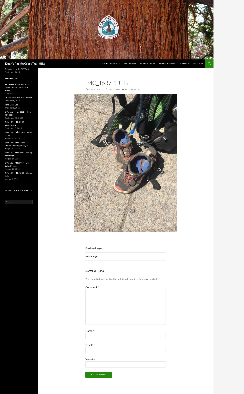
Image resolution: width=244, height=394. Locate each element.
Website (90, 359)
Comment (92, 287)
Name (89, 330)
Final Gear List (11, 104)
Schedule (184, 63)
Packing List (130, 63)
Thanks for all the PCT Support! (19, 97)
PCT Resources (147, 63)
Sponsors (198, 63)
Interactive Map (167, 63)
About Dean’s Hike (111, 63)
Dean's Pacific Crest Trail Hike (25, 63)
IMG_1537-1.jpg (132, 89)
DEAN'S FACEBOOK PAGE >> (18, 190)
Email (89, 345)
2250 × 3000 (114, 89)
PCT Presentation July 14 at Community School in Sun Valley (17, 87)
